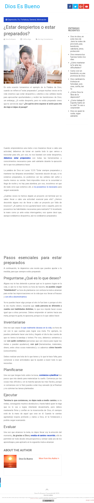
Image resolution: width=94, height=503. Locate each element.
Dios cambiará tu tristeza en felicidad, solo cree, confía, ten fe (77, 84)
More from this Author (49, 458)
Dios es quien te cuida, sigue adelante (77, 113)
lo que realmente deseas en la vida (36, 328)
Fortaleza (25, 19)
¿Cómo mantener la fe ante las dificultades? (77, 65)
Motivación (41, 19)
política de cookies (34, 498)
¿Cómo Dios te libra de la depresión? (76, 94)
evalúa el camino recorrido (43, 435)
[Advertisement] (33, 128)
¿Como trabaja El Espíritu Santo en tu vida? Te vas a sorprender (77, 104)
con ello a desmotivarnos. (16, 297)
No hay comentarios (45, 39)
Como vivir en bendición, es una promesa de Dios (77, 73)
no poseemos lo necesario (45, 187)
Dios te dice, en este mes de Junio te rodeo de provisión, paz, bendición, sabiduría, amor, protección (77, 43)
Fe (19, 19)
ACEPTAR (48, 501)
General (32, 19)
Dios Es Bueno (22, 6)
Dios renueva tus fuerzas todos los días (78, 57)
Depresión (12, 19)
